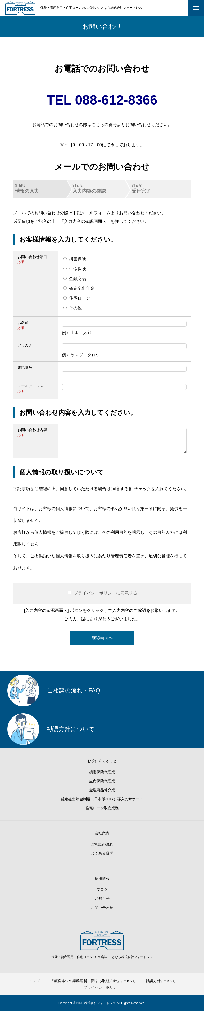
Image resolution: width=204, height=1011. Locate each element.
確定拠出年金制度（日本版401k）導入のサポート (102, 799)
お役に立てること (102, 761)
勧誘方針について (160, 981)
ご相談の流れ (102, 844)
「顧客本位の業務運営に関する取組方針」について (92, 981)
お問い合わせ (102, 907)
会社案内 (102, 833)
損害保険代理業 (102, 772)
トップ (34, 981)
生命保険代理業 (102, 781)
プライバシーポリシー (102, 987)
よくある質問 (102, 853)
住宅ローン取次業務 (102, 808)
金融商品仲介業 (102, 790)
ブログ (102, 889)
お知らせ (102, 898)
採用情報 (102, 878)
